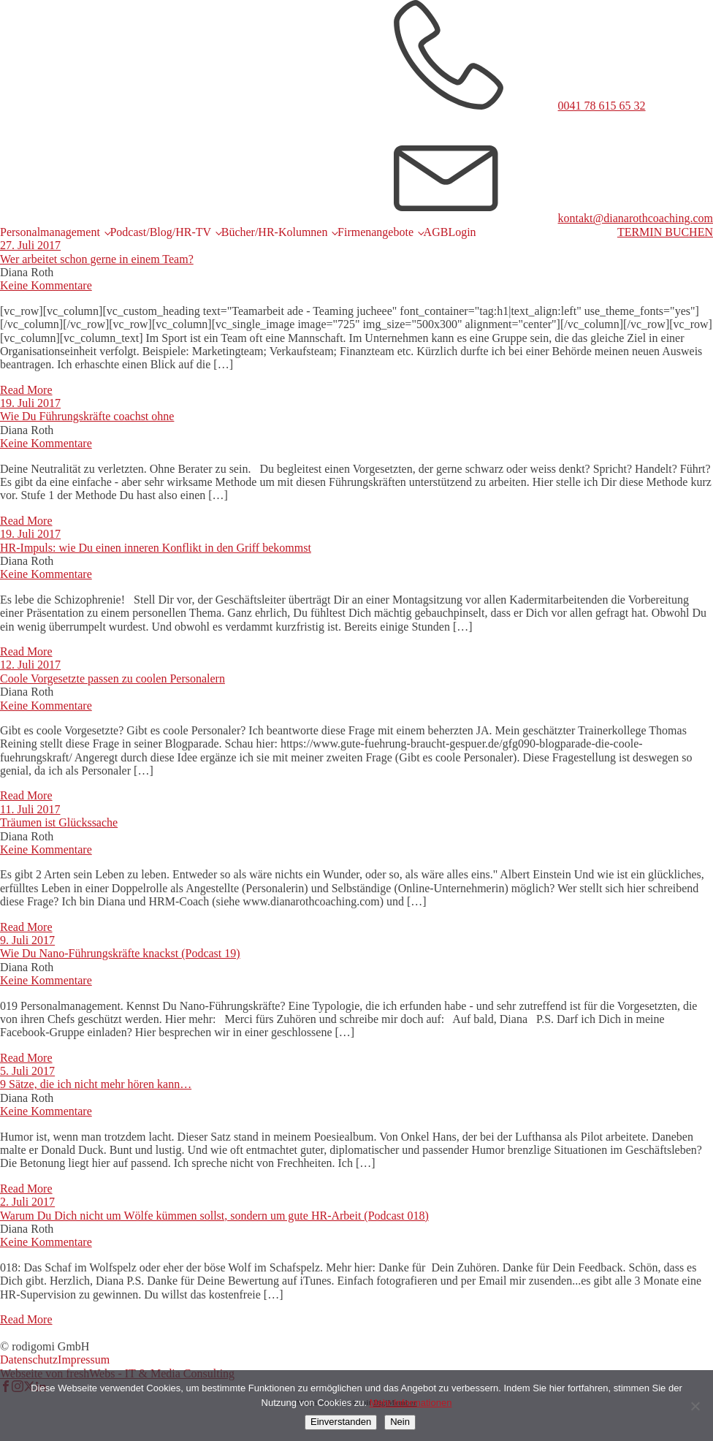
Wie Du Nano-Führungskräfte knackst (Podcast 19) (120, 953)
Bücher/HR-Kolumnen (274, 232)
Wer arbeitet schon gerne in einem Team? (97, 259)
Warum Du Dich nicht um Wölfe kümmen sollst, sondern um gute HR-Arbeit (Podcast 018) (214, 1215)
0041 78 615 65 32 (602, 105)
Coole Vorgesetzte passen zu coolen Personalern (112, 678)
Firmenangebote (375, 232)
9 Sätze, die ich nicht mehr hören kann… (95, 1084)
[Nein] (694, 1406)
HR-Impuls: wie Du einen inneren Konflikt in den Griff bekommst (155, 547)
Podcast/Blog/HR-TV (160, 232)
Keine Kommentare (46, 285)
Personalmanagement (50, 232)
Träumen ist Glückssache (59, 822)
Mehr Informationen (411, 1402)
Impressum (84, 1359)
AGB (436, 232)
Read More (26, 390)
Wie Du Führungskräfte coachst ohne (87, 416)
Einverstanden (340, 1421)
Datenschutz (29, 1359)
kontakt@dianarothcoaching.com (635, 218)
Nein (400, 1421)
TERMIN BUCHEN (665, 232)
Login (462, 232)
